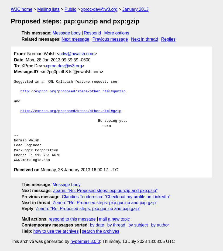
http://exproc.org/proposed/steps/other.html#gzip (70, 111)
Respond (92, 33)
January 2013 (135, 9)
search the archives (100, 231)
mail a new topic (114, 219)
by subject (138, 225)
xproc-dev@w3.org (99, 9)
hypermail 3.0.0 (85, 241)
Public (70, 9)
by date (97, 225)
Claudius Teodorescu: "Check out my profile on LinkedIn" (116, 196)
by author (160, 225)
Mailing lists (48, 9)
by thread (116, 225)
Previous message (110, 39)
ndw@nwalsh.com (76, 53)
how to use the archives (56, 231)
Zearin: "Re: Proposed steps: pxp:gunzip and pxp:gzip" (105, 190)
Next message (75, 39)
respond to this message (72, 219)
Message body (67, 33)
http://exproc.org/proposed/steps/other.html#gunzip (72, 91)
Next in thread (144, 39)
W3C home (21, 9)
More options (116, 33)
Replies (168, 39)
